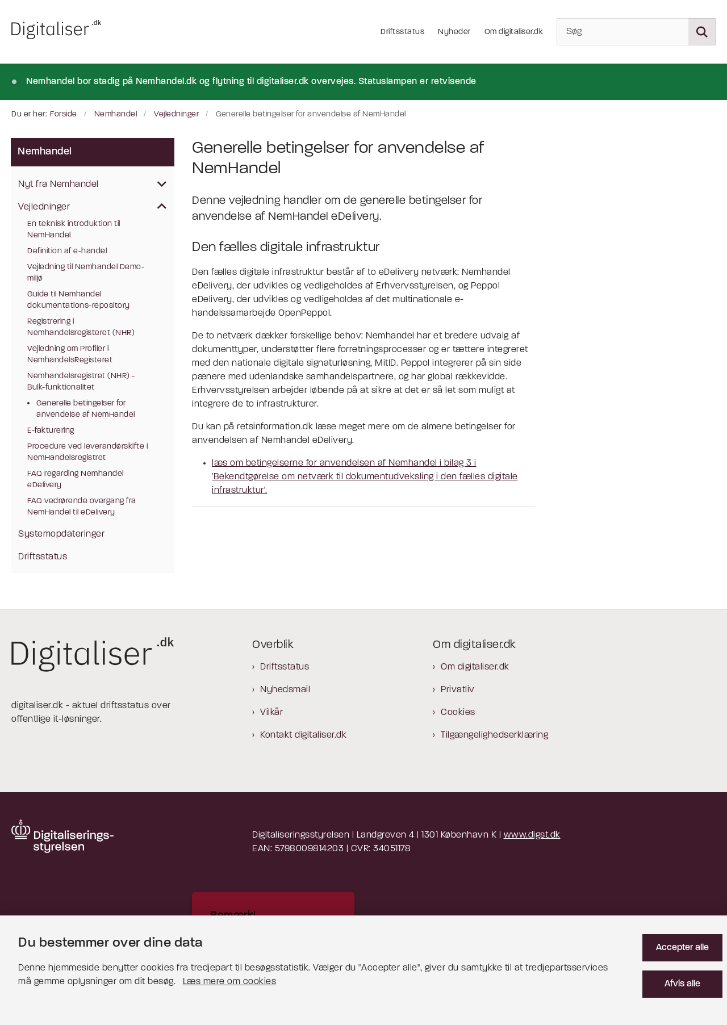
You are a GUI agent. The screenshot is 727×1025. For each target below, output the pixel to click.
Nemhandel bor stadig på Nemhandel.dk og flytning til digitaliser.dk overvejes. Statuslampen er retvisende (251, 81)
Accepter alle (682, 947)
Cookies (458, 712)
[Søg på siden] (702, 31)
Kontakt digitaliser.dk (303, 735)
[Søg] (636, 31)
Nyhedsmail (285, 690)
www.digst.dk (532, 835)
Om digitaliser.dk (475, 667)
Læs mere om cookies (230, 981)
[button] (159, 185)
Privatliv (458, 690)
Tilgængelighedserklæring (494, 735)
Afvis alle (682, 984)
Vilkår (271, 712)
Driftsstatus (284, 667)
